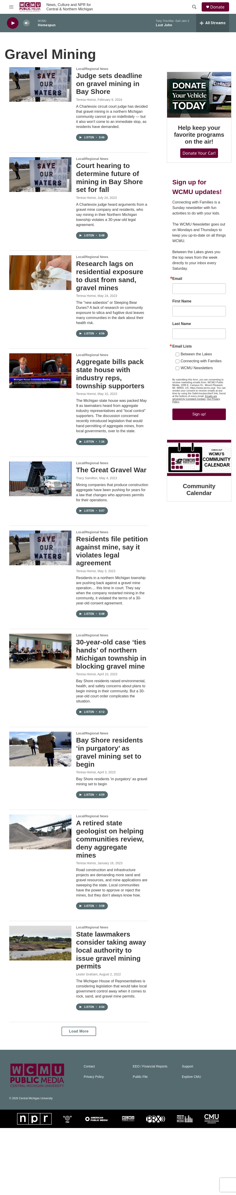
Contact (89, 1133)
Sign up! (197, 427)
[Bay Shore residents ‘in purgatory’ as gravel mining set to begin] (40, 806)
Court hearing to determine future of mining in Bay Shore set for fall (109, 187)
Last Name (177, 340)
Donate (217, 7)
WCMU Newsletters (192, 384)
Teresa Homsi (86, 104)
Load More (76, 1098)
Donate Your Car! (196, 165)
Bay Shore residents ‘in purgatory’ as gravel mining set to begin (109, 809)
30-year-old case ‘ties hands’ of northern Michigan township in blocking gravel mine (106, 703)
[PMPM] (185, 1186)
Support (187, 1133)
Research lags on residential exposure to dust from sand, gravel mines (109, 285)
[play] (12, 23)
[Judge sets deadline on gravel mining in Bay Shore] (40, 89)
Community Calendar (197, 511)
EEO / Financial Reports (150, 1133)
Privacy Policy (94, 1144)
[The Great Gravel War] (40, 501)
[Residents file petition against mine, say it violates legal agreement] (40, 583)
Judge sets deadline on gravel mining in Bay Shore (109, 88)
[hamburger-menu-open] (11, 7)
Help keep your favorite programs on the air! (196, 147)
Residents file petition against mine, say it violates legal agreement (108, 587)
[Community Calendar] (196, 481)
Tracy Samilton (86, 509)
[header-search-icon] (194, 7)
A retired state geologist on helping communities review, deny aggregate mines (110, 896)
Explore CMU (191, 1144)
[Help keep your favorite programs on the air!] (196, 105)
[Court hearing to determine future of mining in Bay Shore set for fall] (40, 184)
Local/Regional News (92, 73)
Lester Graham (86, 1036)
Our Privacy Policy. (188, 415)
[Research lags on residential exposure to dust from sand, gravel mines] (40, 282)
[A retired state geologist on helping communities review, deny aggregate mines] (40, 889)
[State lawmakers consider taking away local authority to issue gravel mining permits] (40, 1005)
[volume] (26, 23)
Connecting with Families (196, 377)
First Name (177, 317)
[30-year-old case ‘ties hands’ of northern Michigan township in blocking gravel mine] (40, 692)
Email (173, 295)
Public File (140, 1144)
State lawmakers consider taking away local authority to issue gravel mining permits (109, 1012)
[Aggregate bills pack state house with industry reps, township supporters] (40, 380)
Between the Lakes (191, 370)
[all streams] (212, 23)
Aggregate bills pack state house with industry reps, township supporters (110, 387)
